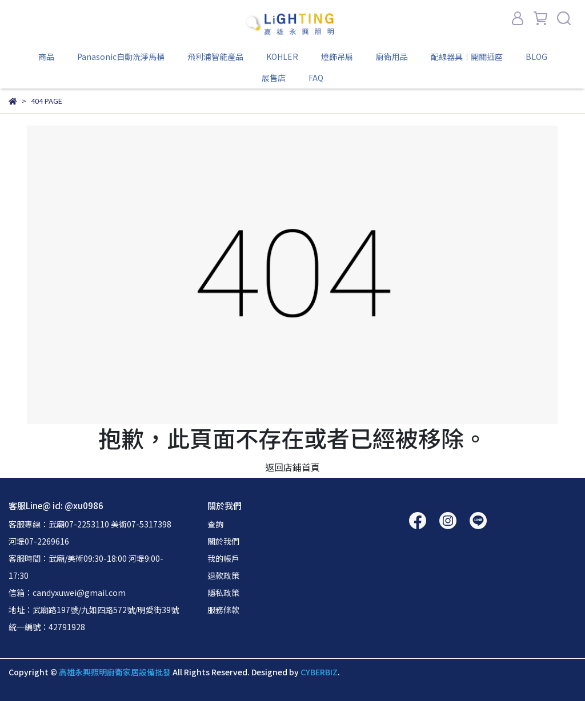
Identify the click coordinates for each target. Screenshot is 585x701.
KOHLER (282, 56)
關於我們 (223, 541)
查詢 (215, 524)
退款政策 (223, 575)
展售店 (274, 77)
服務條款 (223, 609)
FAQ (315, 77)
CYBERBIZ (319, 672)
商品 (46, 56)
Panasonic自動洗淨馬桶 (121, 56)
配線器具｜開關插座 (467, 56)
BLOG (536, 56)
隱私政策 (223, 592)
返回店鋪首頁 (292, 467)
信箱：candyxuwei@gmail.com (67, 592)
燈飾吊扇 (337, 56)
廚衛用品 (392, 56)
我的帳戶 (223, 558)
